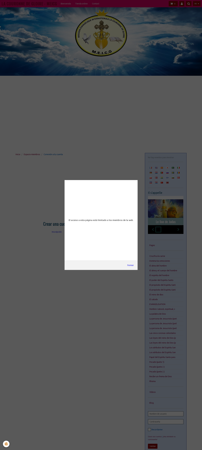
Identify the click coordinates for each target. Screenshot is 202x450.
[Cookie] (6, 444)
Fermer (130, 265)
